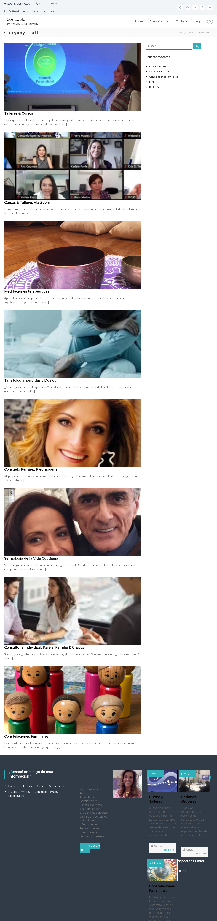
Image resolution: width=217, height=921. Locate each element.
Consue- (13, 786)
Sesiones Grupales (159, 71)
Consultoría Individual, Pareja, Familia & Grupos (44, 648)
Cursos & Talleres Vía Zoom (27, 203)
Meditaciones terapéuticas (26, 291)
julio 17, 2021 (155, 773)
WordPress (121, 915)
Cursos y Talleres (158, 66)
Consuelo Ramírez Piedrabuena (31, 469)
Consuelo (16, 19)
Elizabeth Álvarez (19, 792)
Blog (197, 21)
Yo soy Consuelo (159, 21)
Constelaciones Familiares (26, 736)
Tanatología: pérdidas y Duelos (30, 381)
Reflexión (154, 87)
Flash (80, 915)
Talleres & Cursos (18, 113)
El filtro (153, 82)
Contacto (182, 21)
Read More (158, 869)
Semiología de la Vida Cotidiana (31, 558)
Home (139, 21)
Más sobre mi (90, 847)
